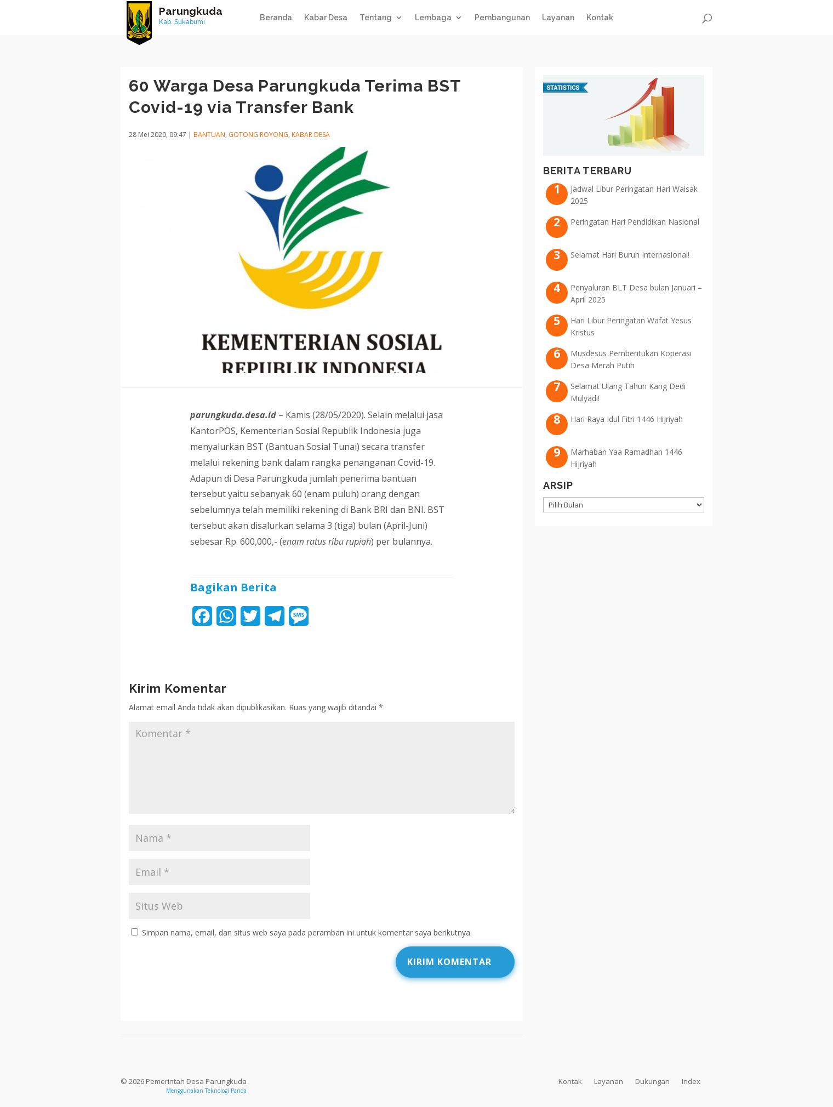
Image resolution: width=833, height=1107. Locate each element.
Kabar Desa (325, 18)
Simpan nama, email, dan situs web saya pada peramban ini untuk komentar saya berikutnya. (307, 932)
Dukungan (652, 1081)
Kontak (599, 18)
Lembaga (433, 18)
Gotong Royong (258, 134)
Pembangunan (502, 18)
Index (691, 1081)
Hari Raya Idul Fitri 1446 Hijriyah (626, 419)
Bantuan (209, 134)
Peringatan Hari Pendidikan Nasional (634, 221)
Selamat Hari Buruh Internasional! (629, 254)
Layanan (558, 18)
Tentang (376, 18)
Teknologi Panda (226, 1090)
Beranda (276, 18)
